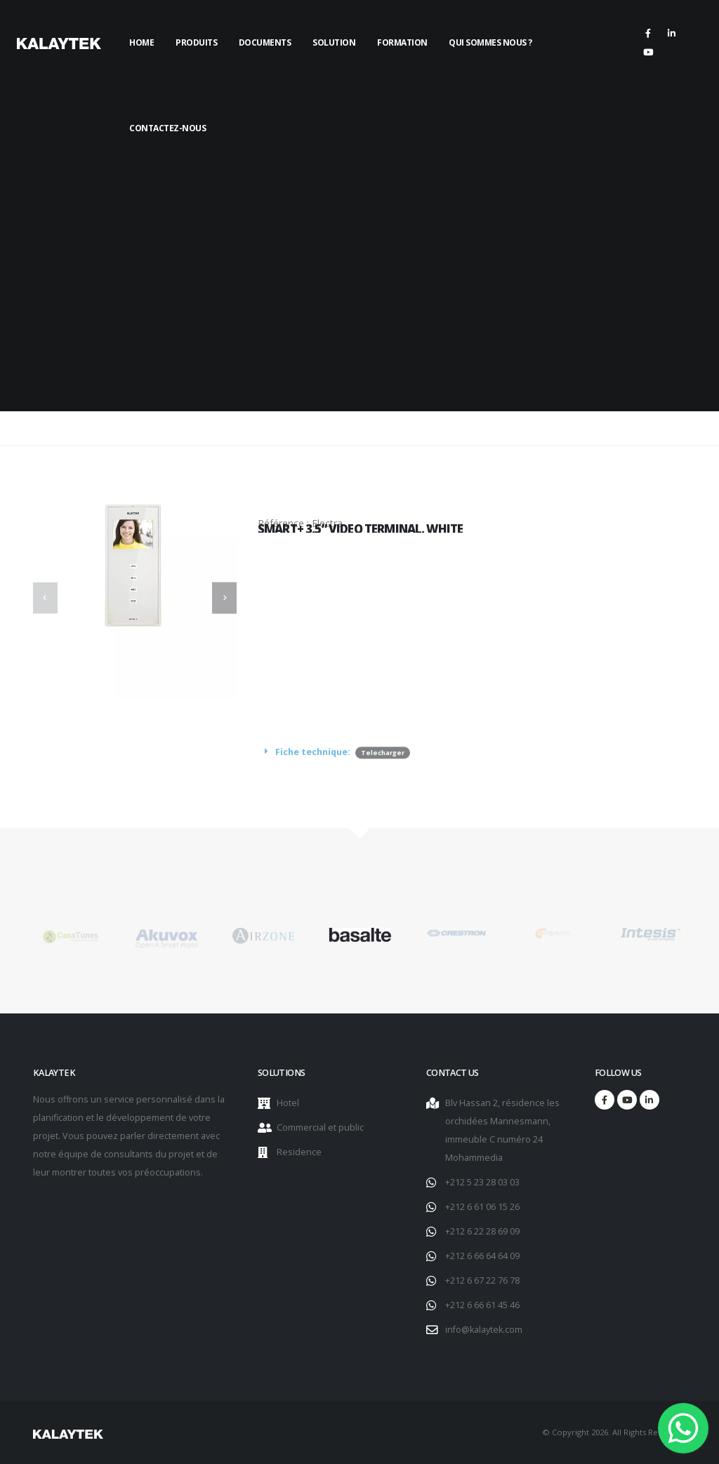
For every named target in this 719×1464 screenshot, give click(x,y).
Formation (402, 42)
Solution (333, 42)
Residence (299, 1152)
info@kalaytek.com (483, 1330)
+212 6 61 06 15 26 (482, 1207)
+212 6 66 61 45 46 (482, 1305)
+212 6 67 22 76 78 (482, 1280)
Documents (265, 42)
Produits (196, 42)
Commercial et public (320, 1127)
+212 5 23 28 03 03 (482, 1182)
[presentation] (45, 597)
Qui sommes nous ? (490, 42)
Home (141, 42)
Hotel (288, 1103)
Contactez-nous (167, 128)
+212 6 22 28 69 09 (482, 1231)
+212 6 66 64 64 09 (482, 1256)
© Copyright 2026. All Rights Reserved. (614, 1432)
